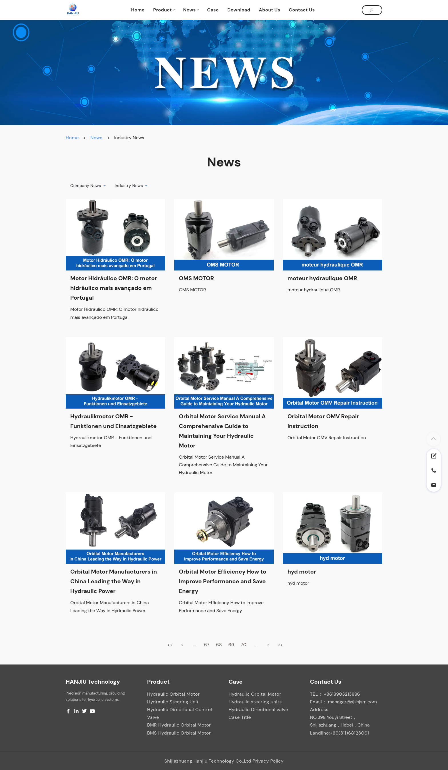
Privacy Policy (268, 761)
